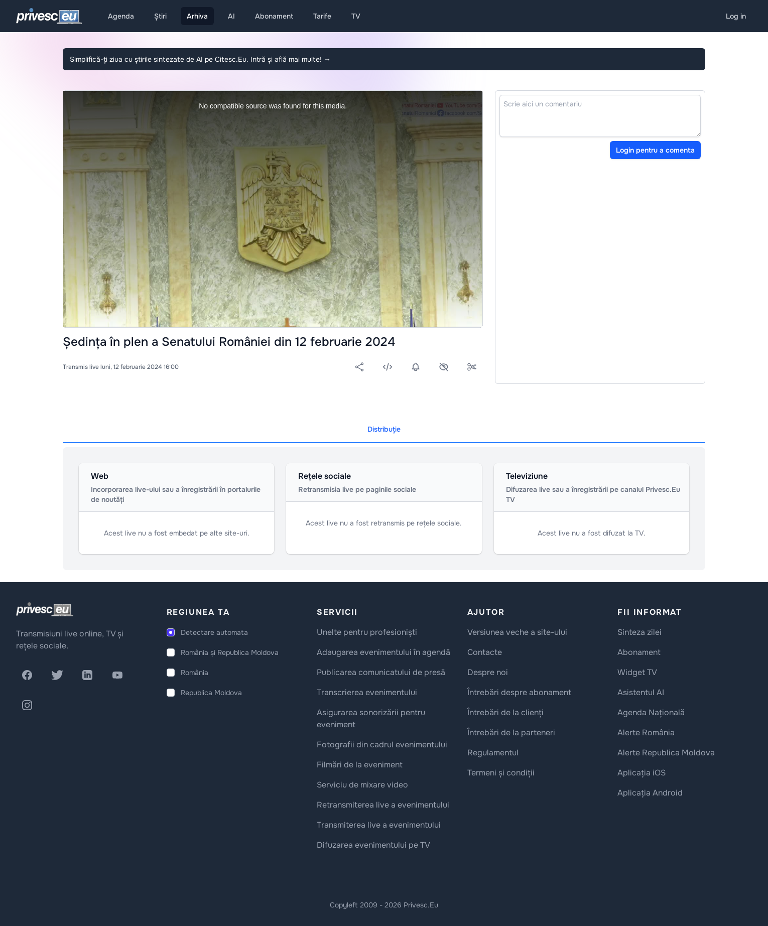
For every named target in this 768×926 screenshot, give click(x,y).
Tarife (322, 16)
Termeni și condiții (501, 772)
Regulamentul (493, 752)
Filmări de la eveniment (360, 764)
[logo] (44, 609)
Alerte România (646, 732)
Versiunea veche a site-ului (517, 632)
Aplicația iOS (641, 772)
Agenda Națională (651, 712)
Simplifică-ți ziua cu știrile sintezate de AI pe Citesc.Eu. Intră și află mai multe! (200, 59)
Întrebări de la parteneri (511, 732)
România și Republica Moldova (230, 652)
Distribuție (384, 429)
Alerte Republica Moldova (666, 752)
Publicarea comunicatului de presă (381, 672)
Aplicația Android (650, 792)
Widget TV (637, 672)
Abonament (274, 16)
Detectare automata (214, 632)
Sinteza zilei (639, 632)
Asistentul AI (640, 692)
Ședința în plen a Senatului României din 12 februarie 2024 (229, 341)
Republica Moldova (211, 692)
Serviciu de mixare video (362, 784)
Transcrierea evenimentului (367, 692)
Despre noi (487, 672)
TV (355, 16)
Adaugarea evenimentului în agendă (383, 652)
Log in (736, 16)
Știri (160, 16)
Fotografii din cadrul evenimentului (382, 744)
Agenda (121, 16)
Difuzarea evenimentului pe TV (373, 845)
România (194, 672)
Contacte (484, 652)
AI (231, 16)
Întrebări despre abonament (519, 692)
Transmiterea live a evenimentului (379, 825)
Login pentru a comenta (655, 150)
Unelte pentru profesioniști (367, 632)
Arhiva (197, 16)
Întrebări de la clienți (505, 712)
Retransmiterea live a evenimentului (383, 805)
